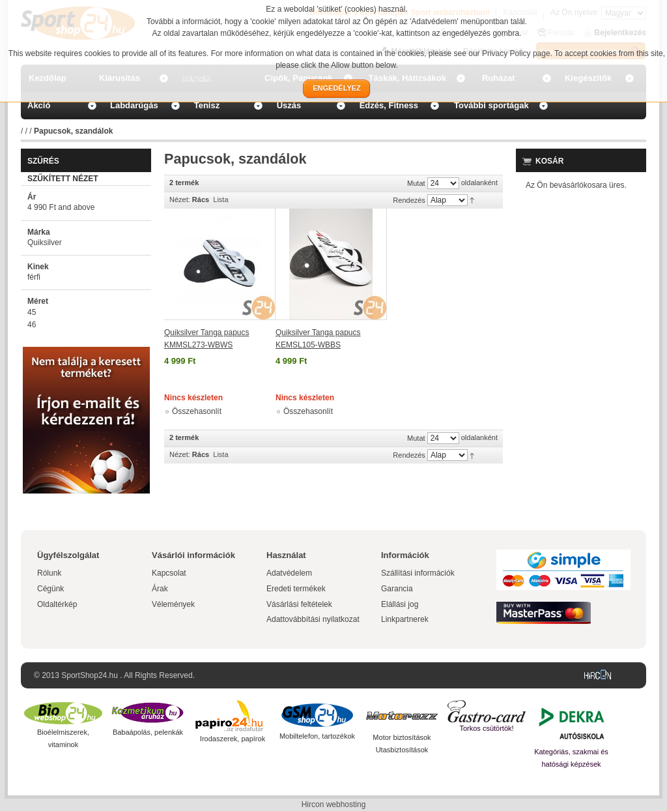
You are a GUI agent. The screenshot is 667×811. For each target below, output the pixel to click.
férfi (33, 277)
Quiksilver (44, 242)
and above (60, 207)
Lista (220, 199)
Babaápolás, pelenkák (148, 732)
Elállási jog (399, 604)
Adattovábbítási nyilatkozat (313, 619)
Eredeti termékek (296, 588)
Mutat (416, 183)
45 (31, 312)
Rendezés (409, 200)
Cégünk (50, 588)
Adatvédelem (289, 573)
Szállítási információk (418, 573)
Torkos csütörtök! (486, 728)
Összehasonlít (196, 411)
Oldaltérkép (57, 604)
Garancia (397, 588)
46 (31, 324)
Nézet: (179, 199)
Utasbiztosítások (402, 750)
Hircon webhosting (334, 804)
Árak (160, 588)
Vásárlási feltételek (299, 604)
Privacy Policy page (516, 53)
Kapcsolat (169, 573)
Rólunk (49, 573)
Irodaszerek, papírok (232, 739)
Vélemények (173, 604)
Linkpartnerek (405, 619)
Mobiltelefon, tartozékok (317, 736)
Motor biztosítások (402, 737)
